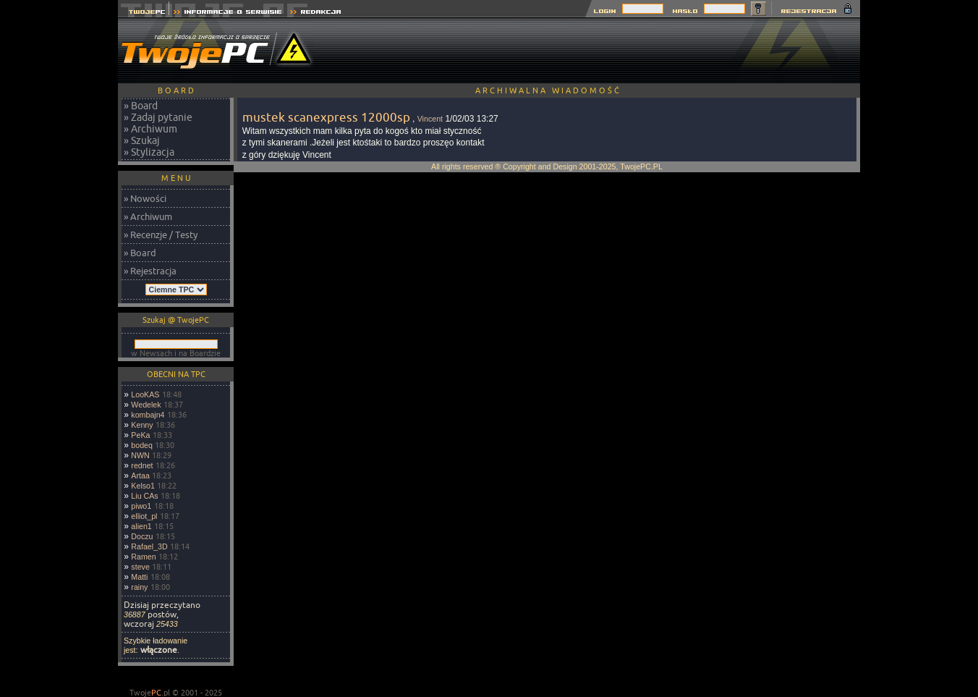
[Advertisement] (596, 50)
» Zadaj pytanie (158, 117)
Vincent (430, 118)
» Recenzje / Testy (160, 234)
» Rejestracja (150, 271)
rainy (139, 587)
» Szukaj (142, 140)
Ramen (143, 556)
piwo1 (141, 506)
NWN (140, 455)
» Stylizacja (149, 152)
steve (140, 566)
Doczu (142, 536)
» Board (141, 105)
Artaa (140, 475)
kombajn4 (147, 414)
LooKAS (145, 394)
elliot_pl (144, 516)
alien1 (141, 526)
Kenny (142, 425)
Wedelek (146, 404)
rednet (142, 465)
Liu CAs (144, 495)
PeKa (140, 435)
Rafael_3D (149, 546)
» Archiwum (150, 129)
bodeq (142, 445)
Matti (139, 577)
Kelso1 (143, 485)
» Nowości (145, 198)
